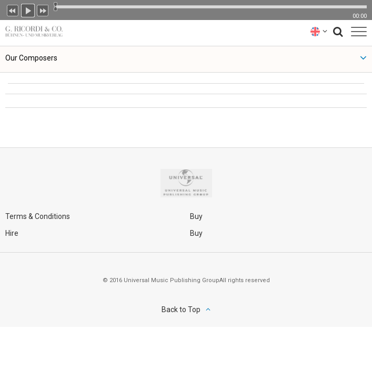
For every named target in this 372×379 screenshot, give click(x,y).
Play (28, 9)
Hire (11, 233)
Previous (12, 9)
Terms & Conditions (37, 216)
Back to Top (181, 309)
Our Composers (31, 58)
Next (43, 9)
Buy (196, 216)
